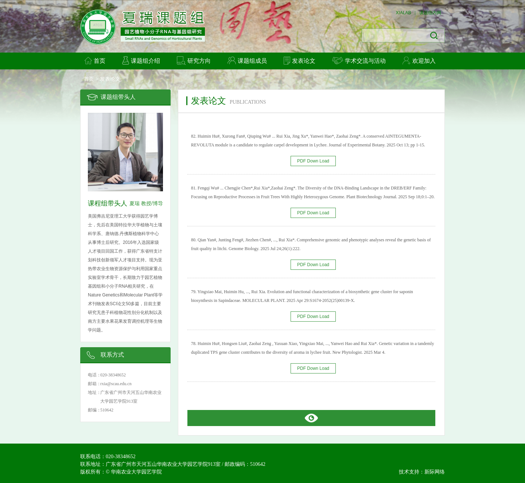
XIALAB (403, 12)
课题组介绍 (141, 60)
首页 (95, 60)
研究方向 (194, 60)
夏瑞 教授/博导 (146, 203)
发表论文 (299, 61)
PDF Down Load (313, 161)
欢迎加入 (419, 61)
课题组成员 (247, 60)
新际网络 (434, 472)
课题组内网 (430, 12)
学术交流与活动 (359, 60)
